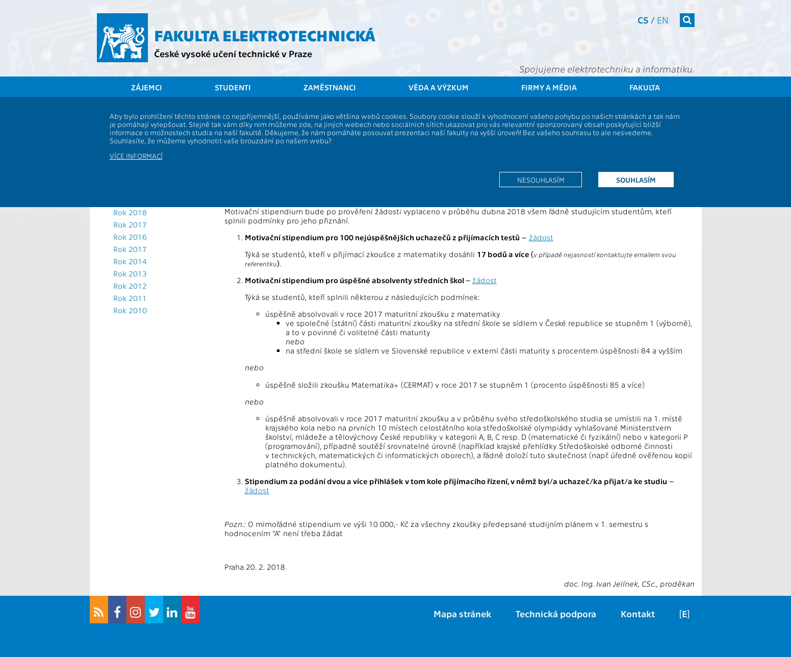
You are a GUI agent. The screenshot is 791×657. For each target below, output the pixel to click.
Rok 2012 (130, 285)
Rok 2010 (130, 310)
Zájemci (146, 87)
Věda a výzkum (439, 87)
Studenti (233, 87)
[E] (684, 613)
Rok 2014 (130, 261)
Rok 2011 (130, 297)
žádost (541, 237)
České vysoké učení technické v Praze (233, 53)
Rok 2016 (130, 236)
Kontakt (638, 613)
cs (643, 19)
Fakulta (644, 87)
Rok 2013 (130, 273)
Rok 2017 (130, 224)
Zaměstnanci (329, 87)
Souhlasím (636, 179)
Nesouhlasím (541, 179)
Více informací (136, 155)
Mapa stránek (462, 613)
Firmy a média (549, 87)
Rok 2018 (130, 212)
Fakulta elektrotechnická (264, 35)
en (663, 19)
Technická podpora (556, 613)
